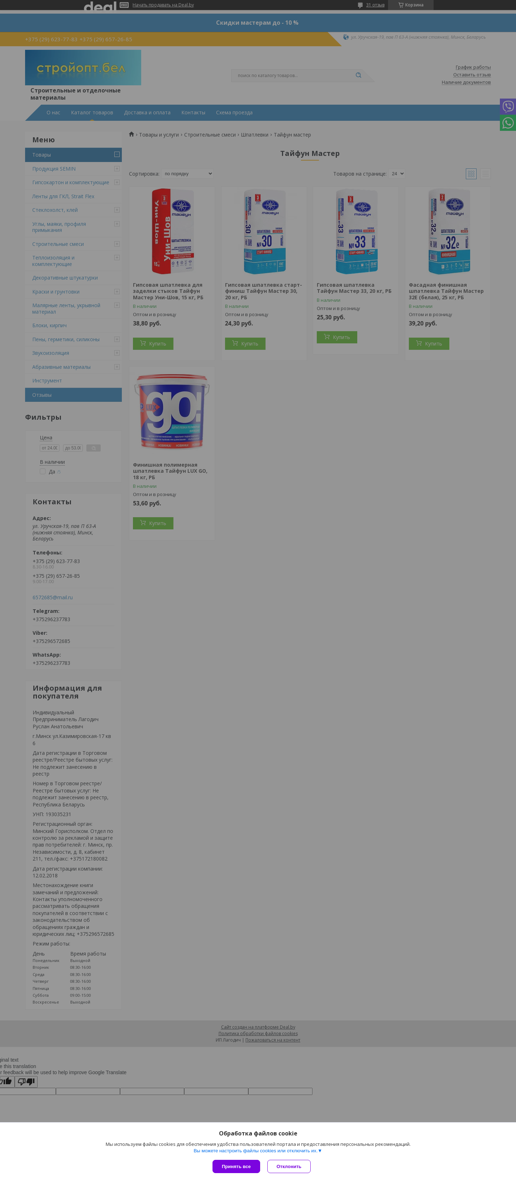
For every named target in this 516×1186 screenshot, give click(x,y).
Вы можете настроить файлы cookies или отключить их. (255, 1150)
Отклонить (289, 1166)
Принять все (236, 1166)
